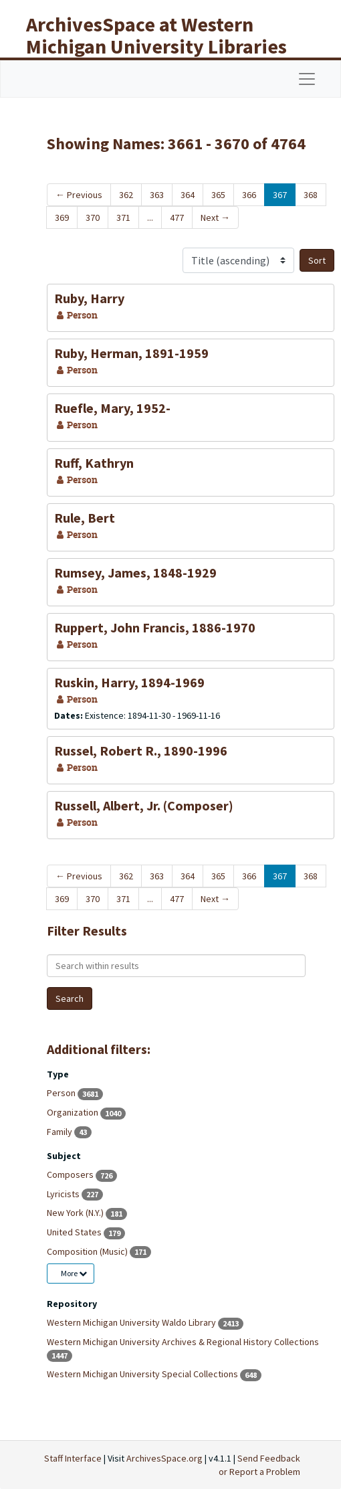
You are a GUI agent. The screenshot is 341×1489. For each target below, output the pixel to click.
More (74, 1273)
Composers (71, 1174)
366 (249, 195)
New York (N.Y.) (76, 1213)
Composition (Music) (88, 1251)
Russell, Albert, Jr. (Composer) (143, 805)
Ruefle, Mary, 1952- (112, 408)
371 (123, 217)
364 (188, 195)
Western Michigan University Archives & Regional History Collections (183, 1342)
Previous (78, 195)
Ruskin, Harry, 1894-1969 (129, 682)
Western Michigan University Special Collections (143, 1374)
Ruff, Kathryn (94, 462)
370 (93, 217)
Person (62, 1093)
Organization (73, 1112)
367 (280, 195)
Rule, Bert (84, 517)
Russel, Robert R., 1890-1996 (140, 750)
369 (62, 217)
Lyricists (64, 1194)
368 (311, 195)
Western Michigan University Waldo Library (132, 1322)
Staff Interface (73, 1458)
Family (60, 1132)
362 (126, 195)
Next (215, 217)
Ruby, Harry (89, 298)
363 (157, 195)
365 (218, 195)
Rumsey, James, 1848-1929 (135, 572)
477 (177, 217)
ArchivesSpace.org (164, 1458)
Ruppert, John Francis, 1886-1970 (154, 627)
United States (75, 1232)
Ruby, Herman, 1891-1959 (131, 353)
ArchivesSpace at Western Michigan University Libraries (156, 35)
